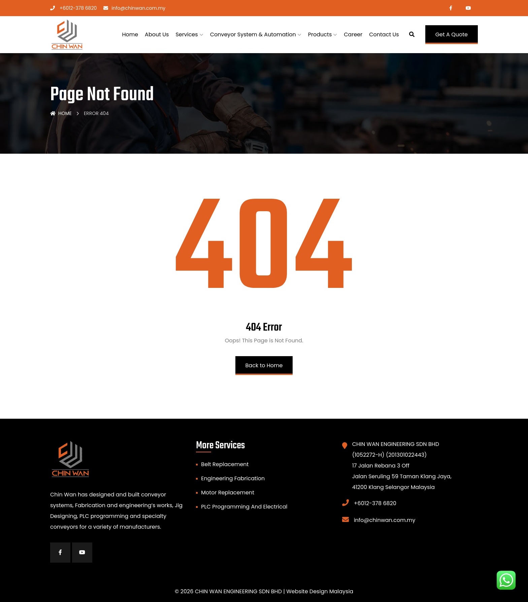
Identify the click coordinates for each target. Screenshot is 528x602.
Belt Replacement (225, 464)
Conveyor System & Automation (253, 34)
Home (130, 34)
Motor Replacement (227, 492)
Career (353, 34)
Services (186, 34)
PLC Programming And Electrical (244, 507)
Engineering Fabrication (233, 478)
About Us (157, 34)
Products (320, 34)
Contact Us (384, 34)
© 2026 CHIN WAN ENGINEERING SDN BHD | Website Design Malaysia (264, 591)
